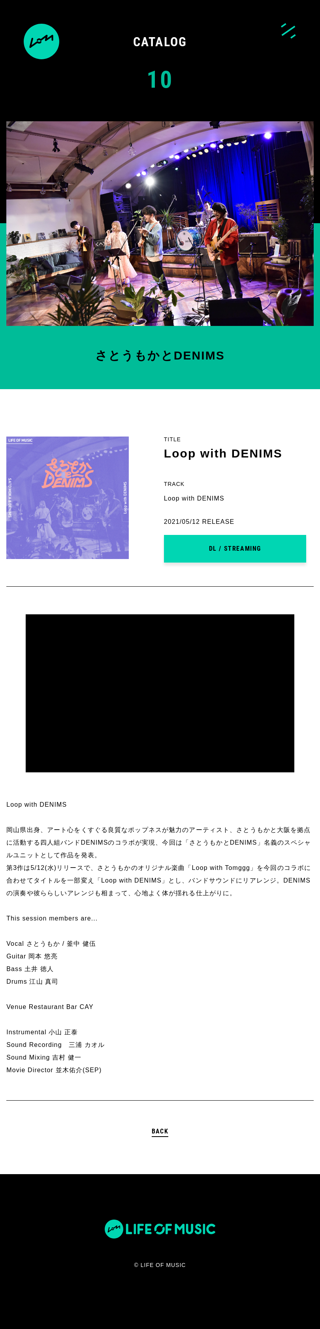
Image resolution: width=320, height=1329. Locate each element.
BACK (160, 1131)
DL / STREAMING (235, 548)
